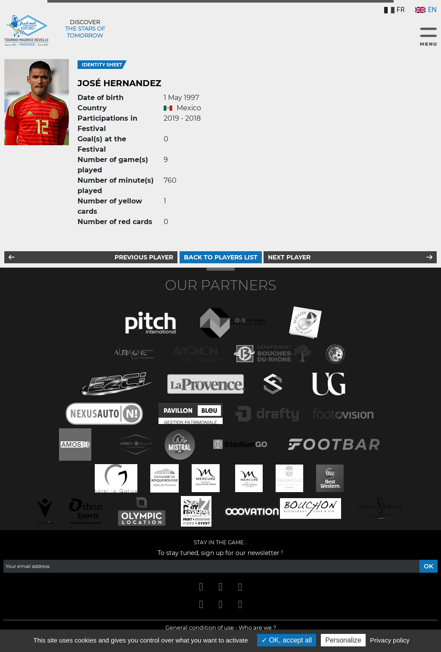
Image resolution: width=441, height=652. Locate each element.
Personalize (343, 640)
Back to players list (221, 257)
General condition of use (199, 627)
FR (394, 10)
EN (426, 10)
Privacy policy (390, 640)
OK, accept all (286, 640)
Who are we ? (257, 627)
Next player (289, 257)
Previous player (144, 257)
